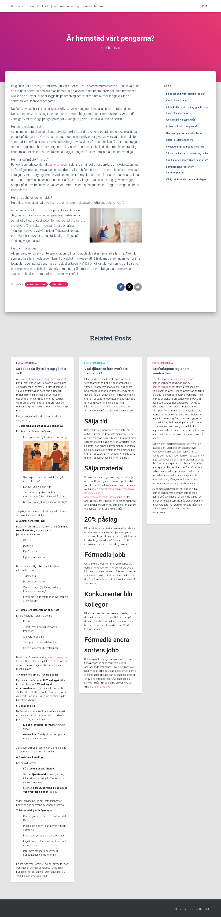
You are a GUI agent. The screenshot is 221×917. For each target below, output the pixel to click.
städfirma (89, 575)
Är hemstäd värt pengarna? (181, 126)
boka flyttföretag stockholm (35, 379)
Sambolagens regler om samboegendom (171, 371)
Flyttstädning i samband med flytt (185, 146)
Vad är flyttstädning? (178, 100)
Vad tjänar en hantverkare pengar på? (187, 160)
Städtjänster (59, 284)
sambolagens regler (179, 379)
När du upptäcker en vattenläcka (184, 133)
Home (204, 6)
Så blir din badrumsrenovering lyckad (188, 153)
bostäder (47, 108)
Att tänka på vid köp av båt (180, 119)
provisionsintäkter (99, 686)
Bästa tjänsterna (36, 284)
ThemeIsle (204, 909)
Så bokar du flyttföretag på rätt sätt (185, 93)
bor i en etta (56, 164)
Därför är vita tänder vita (180, 139)
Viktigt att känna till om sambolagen (186, 179)
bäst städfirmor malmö (104, 86)
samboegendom (161, 387)
